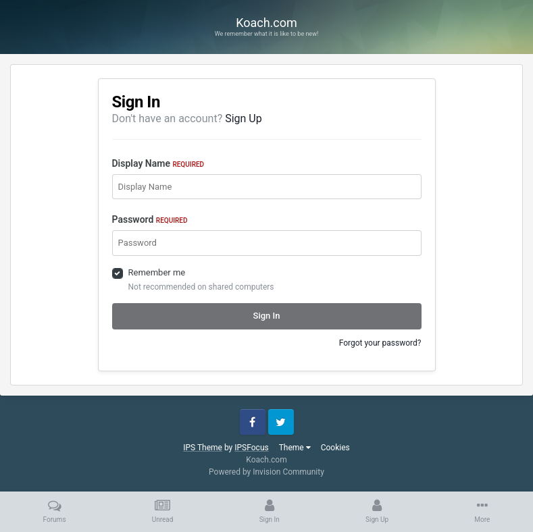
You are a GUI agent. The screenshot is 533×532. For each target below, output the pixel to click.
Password (150, 219)
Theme (295, 447)
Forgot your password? (380, 343)
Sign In (266, 316)
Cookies (335, 447)
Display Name (158, 163)
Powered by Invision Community (266, 472)
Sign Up (243, 118)
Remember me (157, 272)
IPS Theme (202, 447)
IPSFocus (251, 447)
